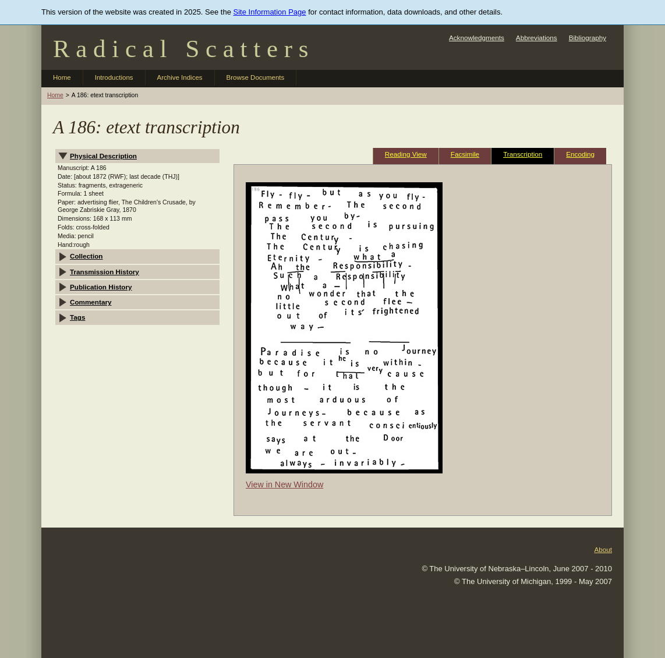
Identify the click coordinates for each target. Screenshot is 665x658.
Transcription (522, 154)
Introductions (114, 77)
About (603, 549)
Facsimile (465, 154)
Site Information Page (270, 12)
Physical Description (103, 156)
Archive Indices (180, 77)
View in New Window (284, 484)
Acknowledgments (476, 37)
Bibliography (587, 37)
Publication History (101, 287)
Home (62, 77)
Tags (77, 317)
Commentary (90, 302)
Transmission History (104, 271)
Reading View (406, 154)
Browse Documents (256, 77)
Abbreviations (536, 37)
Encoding (580, 154)
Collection (86, 256)
